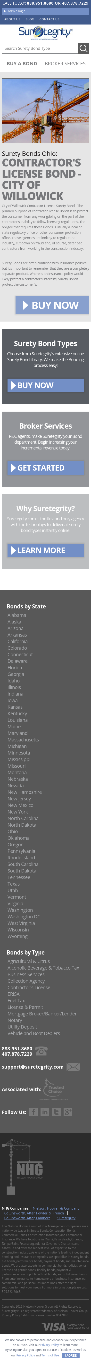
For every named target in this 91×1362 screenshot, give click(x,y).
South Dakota (22, 870)
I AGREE (71, 1355)
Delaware (18, 661)
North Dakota (22, 825)
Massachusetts (23, 739)
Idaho (14, 680)
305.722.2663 (11, 1292)
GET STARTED (41, 467)
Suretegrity (66, 1217)
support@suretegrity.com (33, 1066)
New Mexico (20, 805)
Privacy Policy (11, 1315)
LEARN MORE (41, 550)
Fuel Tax (16, 1000)
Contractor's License (29, 987)
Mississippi (19, 759)
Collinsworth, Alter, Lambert (27, 1217)
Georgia (16, 674)
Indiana (15, 693)
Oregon (16, 844)
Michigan (17, 746)
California (18, 641)
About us (12, 19)
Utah (13, 890)
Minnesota (19, 752)
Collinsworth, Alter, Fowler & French (34, 1213)
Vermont (17, 897)
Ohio (13, 831)
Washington (20, 910)
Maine (14, 726)
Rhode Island (21, 857)
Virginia (15, 903)
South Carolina (23, 864)
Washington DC (24, 916)
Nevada (16, 785)
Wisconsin (18, 929)
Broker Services (65, 63)
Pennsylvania (21, 851)
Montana (17, 772)
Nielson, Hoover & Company (56, 1208)
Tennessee (19, 877)
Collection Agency (26, 981)
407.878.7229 (75, 3)
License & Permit (25, 1007)
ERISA (13, 994)
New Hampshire (25, 792)
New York (18, 811)
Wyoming (17, 936)
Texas (14, 883)
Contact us (49, 19)
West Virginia (21, 923)
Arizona (16, 628)
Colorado (17, 648)
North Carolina (23, 818)
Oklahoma (19, 838)
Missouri (16, 766)
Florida (15, 667)
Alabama (17, 615)
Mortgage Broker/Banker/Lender (42, 1013)
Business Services (26, 974)
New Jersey (19, 798)
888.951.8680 (40, 3)
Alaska (14, 621)
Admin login (16, 11)
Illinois (14, 687)
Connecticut (20, 654)
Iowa (13, 700)
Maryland (18, 733)
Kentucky (17, 713)
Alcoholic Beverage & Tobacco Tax (43, 967)
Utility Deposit (22, 1026)
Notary (15, 1020)
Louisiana (18, 720)
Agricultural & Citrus (29, 961)
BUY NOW (55, 305)
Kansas (15, 707)
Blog (29, 19)
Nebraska (18, 779)
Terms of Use (50, 1355)
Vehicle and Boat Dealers (34, 1033)
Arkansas (17, 634)
